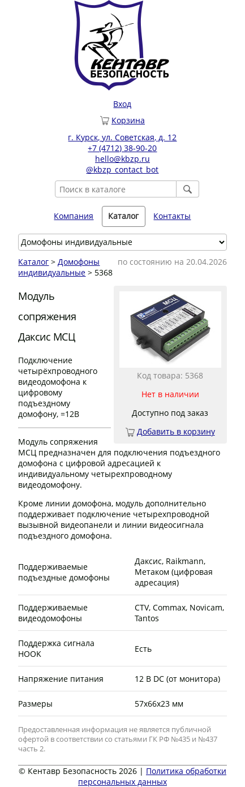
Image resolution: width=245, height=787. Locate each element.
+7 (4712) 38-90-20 (122, 148)
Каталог (123, 215)
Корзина (128, 120)
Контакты (172, 215)
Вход (122, 103)
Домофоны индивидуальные (59, 267)
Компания (73, 215)
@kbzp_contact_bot (122, 169)
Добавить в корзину (176, 431)
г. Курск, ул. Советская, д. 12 (122, 137)
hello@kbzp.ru (122, 158)
